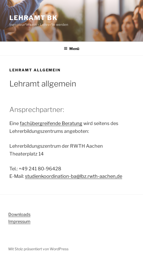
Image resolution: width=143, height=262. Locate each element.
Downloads (19, 214)
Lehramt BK (33, 18)
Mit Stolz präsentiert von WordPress (38, 249)
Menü (71, 48)
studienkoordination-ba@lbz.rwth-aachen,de (73, 176)
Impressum (19, 221)
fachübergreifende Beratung (51, 123)
